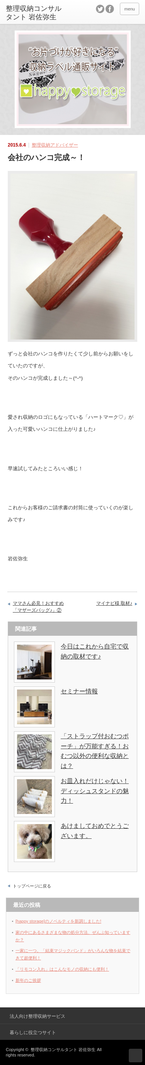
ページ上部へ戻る (135, 1055)
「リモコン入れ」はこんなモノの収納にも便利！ (62, 969)
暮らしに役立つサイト (33, 1032)
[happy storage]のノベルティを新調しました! (58, 921)
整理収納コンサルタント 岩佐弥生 (63, 1049)
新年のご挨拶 (28, 980)
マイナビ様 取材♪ (114, 603)
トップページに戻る (32, 886)
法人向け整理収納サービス (37, 1016)
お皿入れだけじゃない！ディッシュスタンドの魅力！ (95, 791)
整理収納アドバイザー (55, 145)
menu (129, 9)
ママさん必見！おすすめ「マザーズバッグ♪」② (38, 607)
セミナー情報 (79, 691)
